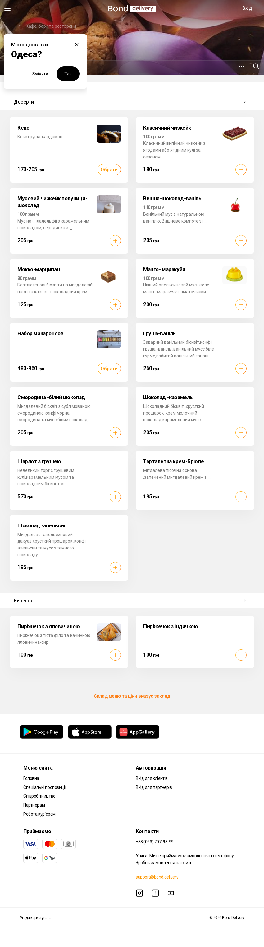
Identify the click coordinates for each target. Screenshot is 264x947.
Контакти (147, 831)
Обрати (109, 169)
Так (68, 74)
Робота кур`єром (39, 814)
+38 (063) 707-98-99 (155, 841)
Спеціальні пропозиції (44, 787)
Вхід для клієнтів (152, 778)
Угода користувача (36, 918)
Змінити (40, 73)
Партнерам (34, 805)
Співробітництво (39, 796)
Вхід (247, 8)
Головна (31, 778)
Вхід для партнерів (154, 787)
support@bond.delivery (157, 876)
